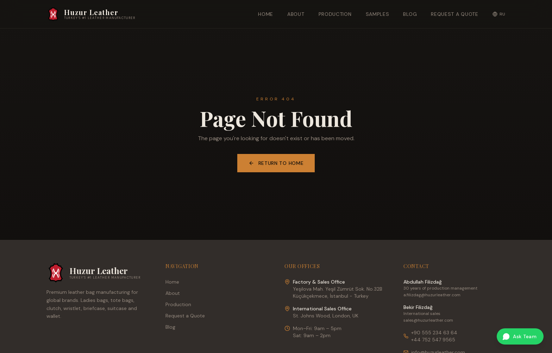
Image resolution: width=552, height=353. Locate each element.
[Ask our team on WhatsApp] (520, 336)
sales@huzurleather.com (428, 320)
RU (499, 14)
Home (265, 14)
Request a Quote (454, 14)
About (296, 14)
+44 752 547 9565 (433, 339)
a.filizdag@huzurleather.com (431, 295)
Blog (410, 14)
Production (335, 14)
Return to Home (276, 163)
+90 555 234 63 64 (434, 332)
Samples (377, 14)
